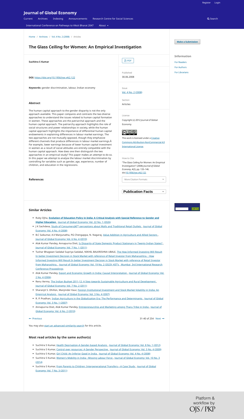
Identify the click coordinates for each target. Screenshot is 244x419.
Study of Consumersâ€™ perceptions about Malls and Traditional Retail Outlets (96, 226)
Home (32, 36)
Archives (43, 18)
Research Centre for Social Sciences (113, 18)
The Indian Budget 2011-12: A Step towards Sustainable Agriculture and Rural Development (103, 281)
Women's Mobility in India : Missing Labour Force (84, 357)
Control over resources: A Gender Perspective (82, 349)
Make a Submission (187, 41)
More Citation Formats (135, 179)
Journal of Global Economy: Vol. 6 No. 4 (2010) (61, 239)
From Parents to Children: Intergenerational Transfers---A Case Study (96, 366)
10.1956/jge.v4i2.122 (136, 172)
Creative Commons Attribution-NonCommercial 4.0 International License (143, 142)
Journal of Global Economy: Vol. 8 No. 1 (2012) (134, 345)
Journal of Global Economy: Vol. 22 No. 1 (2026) (84, 222)
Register (206, 2)
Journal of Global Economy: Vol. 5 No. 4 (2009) (135, 349)
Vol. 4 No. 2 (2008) (60, 36)
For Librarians (181, 72)
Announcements (78, 18)
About (102, 25)
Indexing (58, 18)
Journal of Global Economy (50, 12)
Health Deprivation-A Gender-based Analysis (82, 345)
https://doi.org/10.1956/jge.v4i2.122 (55, 77)
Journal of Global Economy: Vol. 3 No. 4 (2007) (84, 294)
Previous (37, 318)
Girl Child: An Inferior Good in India (77, 353)
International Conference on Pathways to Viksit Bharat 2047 (60, 25)
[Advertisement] (185, 138)
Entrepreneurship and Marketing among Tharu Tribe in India (114, 307)
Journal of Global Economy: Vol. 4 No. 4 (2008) (124, 353)
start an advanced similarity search (64, 325)
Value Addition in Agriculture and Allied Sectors (130, 234)
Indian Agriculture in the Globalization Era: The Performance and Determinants (97, 298)
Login (217, 2)
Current (28, 18)
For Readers (181, 62)
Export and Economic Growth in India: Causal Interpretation (93, 273)
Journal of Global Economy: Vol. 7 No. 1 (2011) (61, 247)
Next (158, 318)
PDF (129, 60)
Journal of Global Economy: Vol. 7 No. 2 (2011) (61, 285)
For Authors (181, 67)
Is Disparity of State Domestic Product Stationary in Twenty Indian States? (121, 243)
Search (212, 18)
